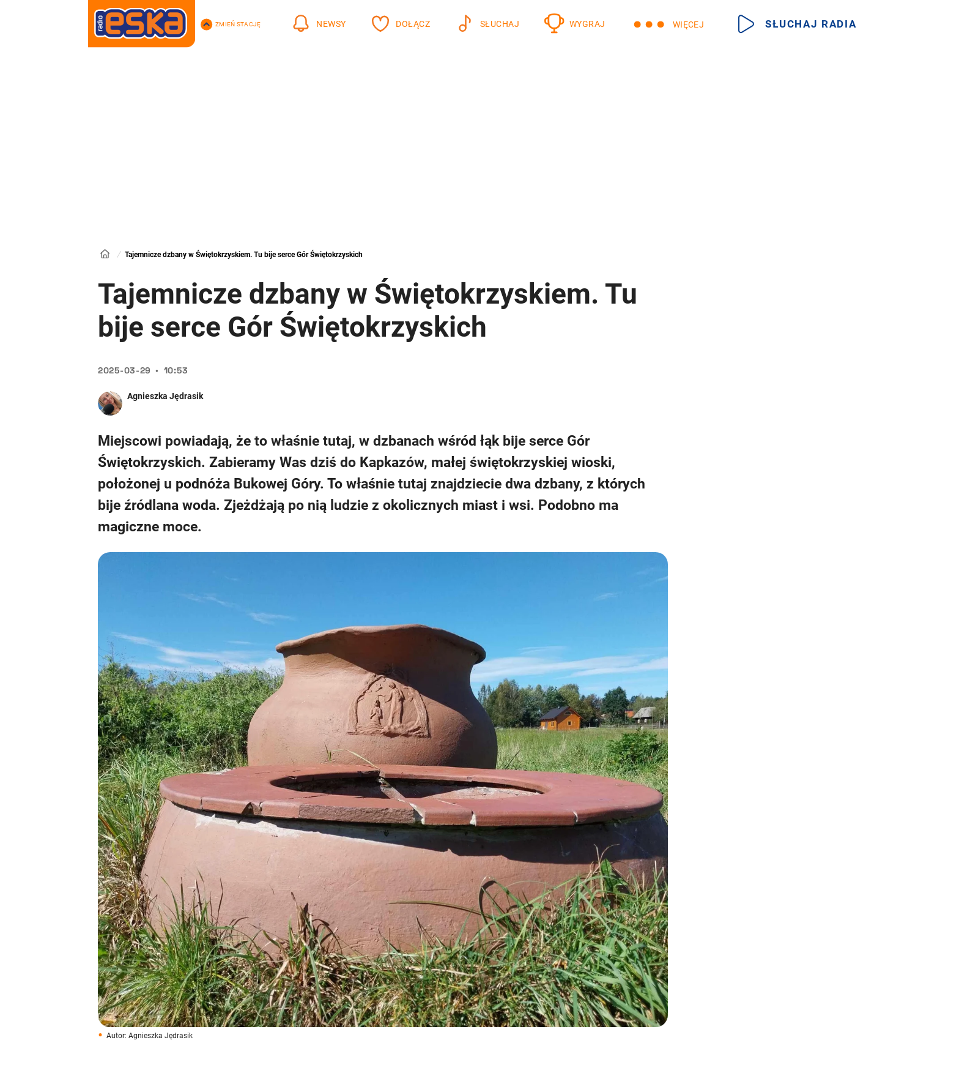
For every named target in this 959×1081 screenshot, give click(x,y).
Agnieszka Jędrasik (165, 396)
